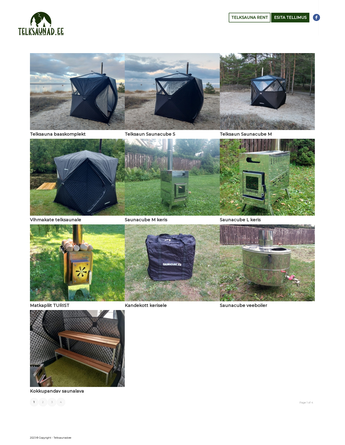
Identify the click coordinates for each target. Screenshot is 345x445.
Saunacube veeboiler (243, 305)
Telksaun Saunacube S (150, 134)
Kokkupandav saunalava (57, 391)
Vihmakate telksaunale (55, 219)
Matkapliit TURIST (49, 305)
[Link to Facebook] (316, 17)
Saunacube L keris (240, 219)
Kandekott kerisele (146, 305)
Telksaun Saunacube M (246, 134)
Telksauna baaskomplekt (58, 134)
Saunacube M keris (146, 219)
